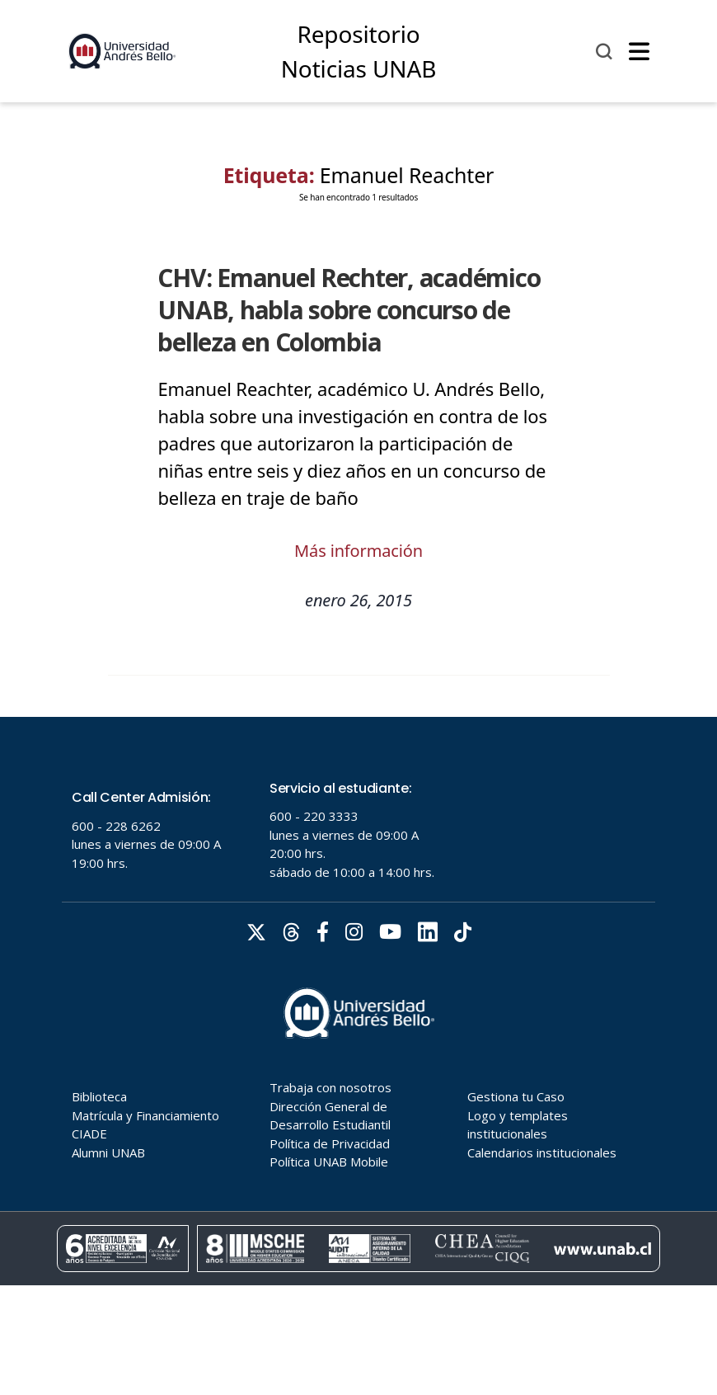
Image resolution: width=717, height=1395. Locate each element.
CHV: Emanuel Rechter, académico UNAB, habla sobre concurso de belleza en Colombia (348, 310)
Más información (358, 551)
